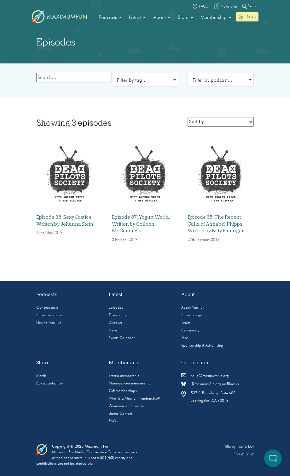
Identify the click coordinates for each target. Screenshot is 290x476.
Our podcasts (47, 308)
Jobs (184, 338)
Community (190, 330)
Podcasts (108, 17)
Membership (213, 17)
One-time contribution (126, 406)
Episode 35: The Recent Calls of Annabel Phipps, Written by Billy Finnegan (216, 224)
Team (185, 323)
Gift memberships (123, 391)
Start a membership (124, 376)
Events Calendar (122, 338)
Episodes (116, 308)
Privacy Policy (243, 453)
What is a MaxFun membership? (134, 399)
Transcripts (117, 315)
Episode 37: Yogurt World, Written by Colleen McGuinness (141, 224)
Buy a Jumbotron (49, 383)
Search (250, 6)
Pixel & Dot (245, 447)
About (159, 17)
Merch (41, 376)
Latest (135, 17)
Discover (115, 323)
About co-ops (192, 315)
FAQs (113, 421)
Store (183, 17)
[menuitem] (110, 17)
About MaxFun (192, 308)
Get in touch (194, 363)
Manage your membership (130, 383)
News (113, 330)
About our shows (49, 315)
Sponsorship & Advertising (202, 346)
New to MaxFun (48, 323)
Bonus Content (120, 414)
